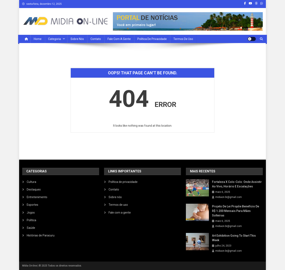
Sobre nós (77, 39)
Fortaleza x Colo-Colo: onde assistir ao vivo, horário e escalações (237, 184)
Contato (95, 39)
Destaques (34, 189)
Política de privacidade (152, 39)
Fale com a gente (120, 212)
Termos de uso (183, 39)
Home (38, 39)
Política (31, 220)
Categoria (54, 39)
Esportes (32, 204)
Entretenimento (37, 197)
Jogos (31, 212)
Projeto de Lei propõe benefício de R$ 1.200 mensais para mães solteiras (235, 211)
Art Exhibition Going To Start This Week (234, 238)
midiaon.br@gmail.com (228, 197)
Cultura (31, 182)
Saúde (31, 227)
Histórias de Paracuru (40, 235)
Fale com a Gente (119, 39)
